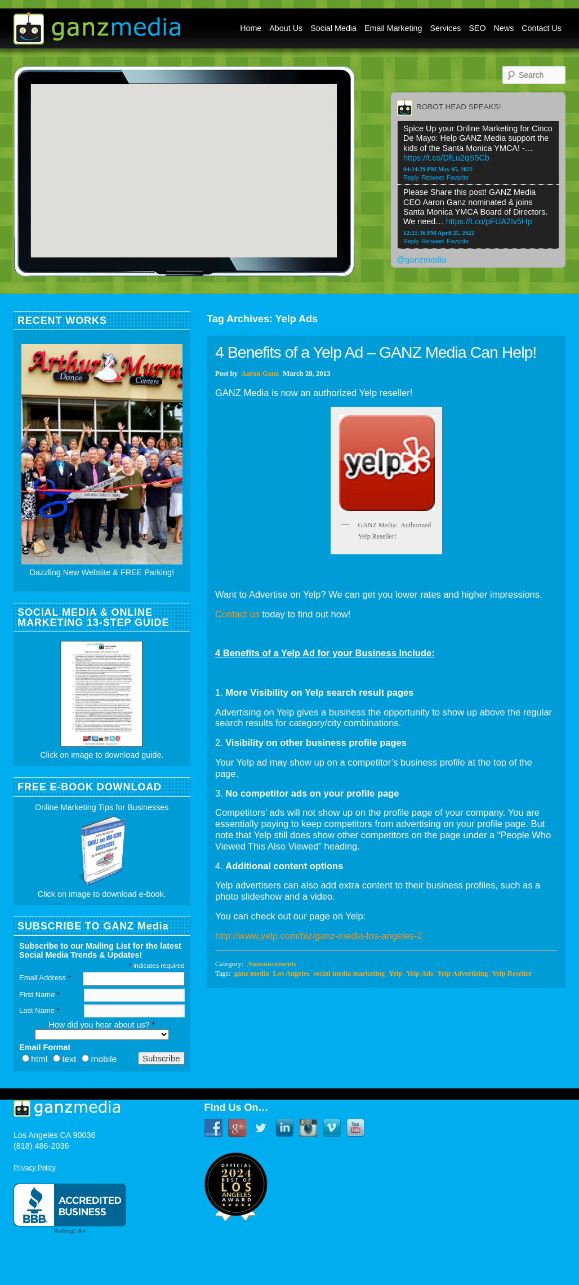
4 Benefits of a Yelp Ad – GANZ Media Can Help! (375, 352)
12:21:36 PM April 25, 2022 (438, 232)
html (39, 1059)
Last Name (39, 1010)
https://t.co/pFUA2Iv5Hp (489, 221)
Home (250, 28)
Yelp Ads (419, 973)
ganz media (251, 973)
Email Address (44, 977)
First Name (39, 994)
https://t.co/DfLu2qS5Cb (446, 157)
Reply (411, 177)
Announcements (271, 964)
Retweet (433, 177)
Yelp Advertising (462, 973)
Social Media (333, 28)
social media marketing (349, 973)
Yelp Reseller (512, 973)
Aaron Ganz (260, 373)
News (504, 28)
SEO (477, 28)
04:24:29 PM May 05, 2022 (438, 169)
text (69, 1059)
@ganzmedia (422, 259)
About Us (285, 28)
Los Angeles (291, 973)
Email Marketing (393, 28)
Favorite (458, 177)
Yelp (395, 973)
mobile (104, 1059)
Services (445, 28)
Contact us (237, 614)
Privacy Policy (35, 1168)
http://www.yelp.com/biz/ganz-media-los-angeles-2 (318, 936)
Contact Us (542, 28)
